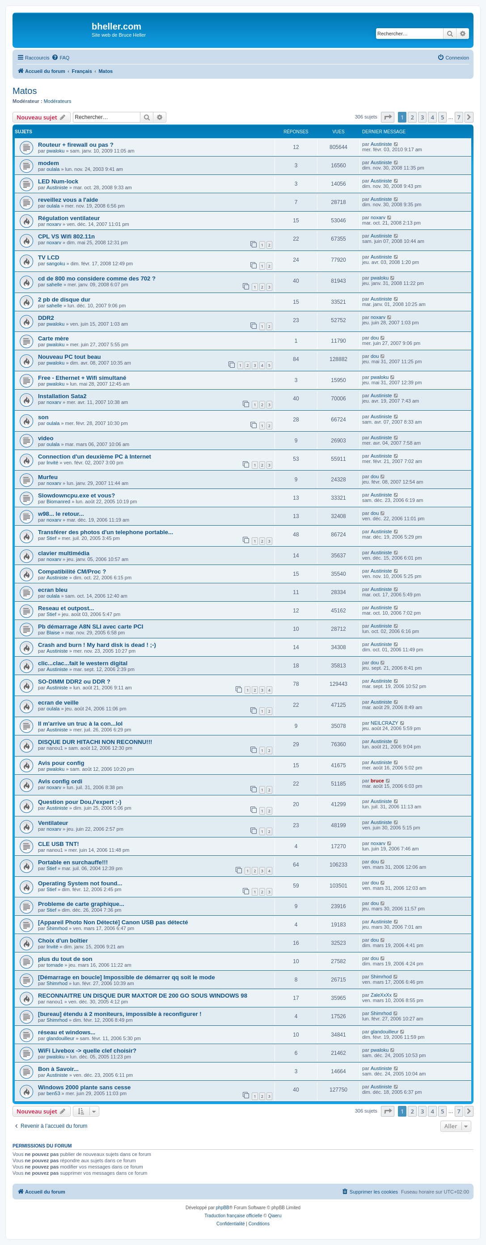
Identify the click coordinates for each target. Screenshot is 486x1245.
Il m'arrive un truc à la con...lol (80, 723)
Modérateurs (58, 101)
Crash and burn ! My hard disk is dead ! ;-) (97, 645)
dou (375, 337)
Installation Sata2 (62, 396)
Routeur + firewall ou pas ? (76, 144)
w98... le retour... (61, 513)
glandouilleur (60, 1038)
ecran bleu (53, 589)
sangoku (55, 263)
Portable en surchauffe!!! (73, 862)
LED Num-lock (58, 181)
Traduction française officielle (233, 1215)
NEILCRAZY (384, 723)
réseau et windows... (66, 1032)
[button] (387, 117)
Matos (25, 91)
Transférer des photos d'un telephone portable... (105, 532)
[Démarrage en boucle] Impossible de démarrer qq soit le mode (126, 977)
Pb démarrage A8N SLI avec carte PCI (91, 626)
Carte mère (53, 338)
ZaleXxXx (381, 995)
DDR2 (46, 317)
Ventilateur (53, 823)
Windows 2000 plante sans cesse (84, 1087)
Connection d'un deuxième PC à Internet (94, 456)
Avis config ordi (60, 781)
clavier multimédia (63, 553)
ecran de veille (58, 702)
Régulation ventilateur (69, 218)
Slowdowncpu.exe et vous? (76, 495)
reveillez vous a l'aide (68, 199)
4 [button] (432, 117)
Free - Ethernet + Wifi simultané (82, 377)
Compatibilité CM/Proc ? (72, 571)
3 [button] (422, 117)
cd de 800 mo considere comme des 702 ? (97, 278)
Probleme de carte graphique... (81, 904)
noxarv (53, 224)
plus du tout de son (65, 959)
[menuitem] (60, 57)
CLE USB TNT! (58, 844)
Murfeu (48, 477)
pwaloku (55, 150)
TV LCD (48, 257)
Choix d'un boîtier (63, 940)
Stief (51, 538)
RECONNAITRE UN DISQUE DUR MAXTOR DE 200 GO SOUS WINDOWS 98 (142, 995)
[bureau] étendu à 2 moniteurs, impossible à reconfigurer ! (120, 1014)
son (43, 417)
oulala (52, 169)
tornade (54, 965)
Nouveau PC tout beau (69, 356)
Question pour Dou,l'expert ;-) (79, 802)
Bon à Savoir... (58, 1069)
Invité (52, 462)
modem (48, 163)
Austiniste (381, 144)
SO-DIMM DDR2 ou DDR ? (74, 681)
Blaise (53, 632)
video (45, 438)
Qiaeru (274, 1215)
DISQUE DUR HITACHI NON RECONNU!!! (95, 742)
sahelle (54, 284)
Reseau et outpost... (66, 608)
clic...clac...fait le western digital (82, 663)
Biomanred (58, 501)
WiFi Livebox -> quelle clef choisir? (87, 1050)
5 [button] (442, 117)
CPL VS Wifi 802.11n (66, 236)
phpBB (222, 1207)
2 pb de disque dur (64, 299)
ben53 (53, 1093)
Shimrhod (57, 928)
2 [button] (412, 117)
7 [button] (459, 117)
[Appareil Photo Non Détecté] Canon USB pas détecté (113, 922)
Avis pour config (61, 763)
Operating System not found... (80, 883)
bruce (377, 780)
